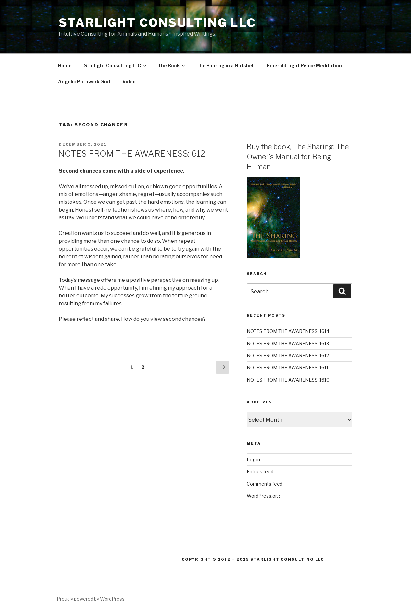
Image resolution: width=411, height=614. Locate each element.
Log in (253, 459)
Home (65, 65)
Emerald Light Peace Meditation (304, 65)
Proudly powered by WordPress (91, 599)
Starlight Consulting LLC (157, 23)
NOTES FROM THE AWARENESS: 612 (131, 154)
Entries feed (260, 471)
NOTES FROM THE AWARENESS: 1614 (288, 331)
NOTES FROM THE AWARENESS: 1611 (287, 367)
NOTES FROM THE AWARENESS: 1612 (288, 355)
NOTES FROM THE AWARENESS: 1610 (288, 380)
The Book (172, 65)
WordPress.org (263, 496)
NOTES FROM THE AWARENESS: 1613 (288, 343)
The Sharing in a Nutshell (225, 65)
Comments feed (264, 484)
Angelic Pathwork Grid (84, 81)
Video (129, 81)
